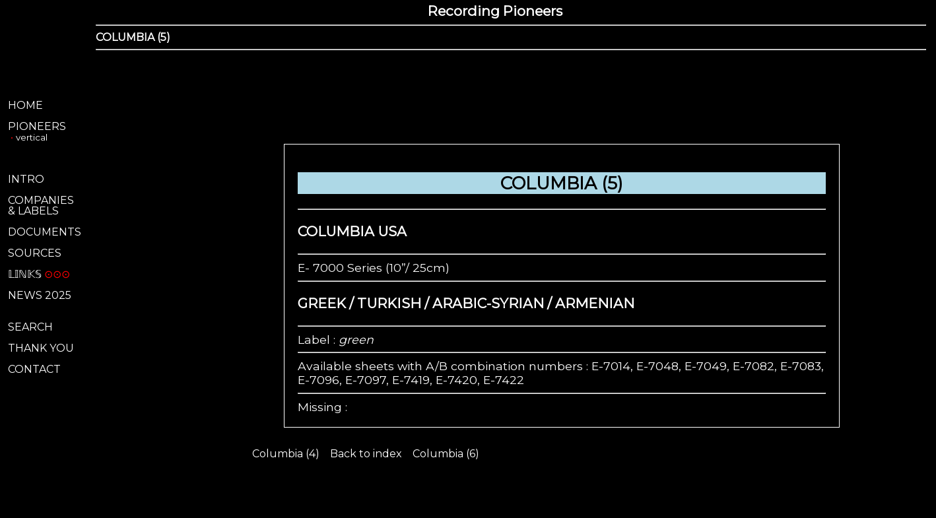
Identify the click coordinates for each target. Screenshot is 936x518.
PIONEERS (37, 126)
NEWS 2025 (39, 295)
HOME (25, 105)
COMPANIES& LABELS (41, 205)
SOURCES (34, 253)
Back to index (366, 453)
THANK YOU (41, 348)
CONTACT (34, 369)
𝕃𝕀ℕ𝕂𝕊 (25, 274)
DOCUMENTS (44, 232)
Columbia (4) (285, 453)
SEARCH (30, 327)
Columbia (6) (446, 453)
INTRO (26, 179)
